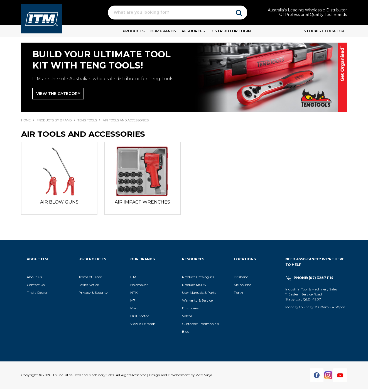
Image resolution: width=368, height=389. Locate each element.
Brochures (190, 308)
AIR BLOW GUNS (59, 202)
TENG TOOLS (87, 120)
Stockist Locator (324, 31)
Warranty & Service (197, 300)
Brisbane (241, 277)
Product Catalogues (198, 277)
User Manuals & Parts (199, 292)
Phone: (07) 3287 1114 (313, 278)
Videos (187, 316)
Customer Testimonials (200, 324)
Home (26, 120)
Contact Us (36, 285)
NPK (134, 292)
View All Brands (142, 324)
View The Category (58, 93)
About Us (34, 277)
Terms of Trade (90, 277)
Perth (238, 292)
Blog (186, 331)
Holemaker (139, 285)
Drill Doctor (139, 316)
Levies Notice (88, 285)
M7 (132, 300)
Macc (134, 308)
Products (134, 31)
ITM (133, 277)
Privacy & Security (93, 292)
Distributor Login (230, 31)
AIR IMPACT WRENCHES (142, 202)
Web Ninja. (204, 375)
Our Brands (163, 31)
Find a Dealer (37, 292)
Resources (193, 31)
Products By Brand (54, 120)
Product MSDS (194, 285)
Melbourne (242, 285)
